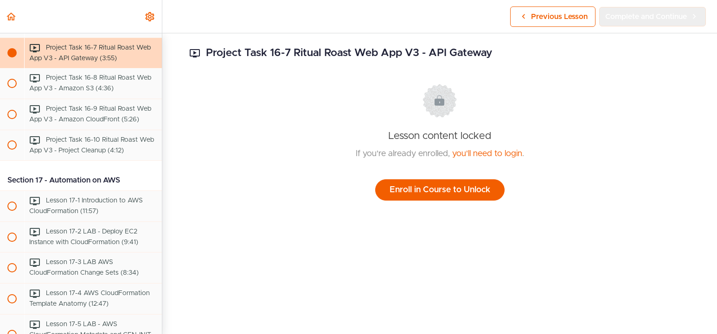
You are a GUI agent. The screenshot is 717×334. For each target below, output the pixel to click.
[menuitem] (150, 16)
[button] (11, 16)
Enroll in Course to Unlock (440, 190)
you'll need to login (487, 154)
